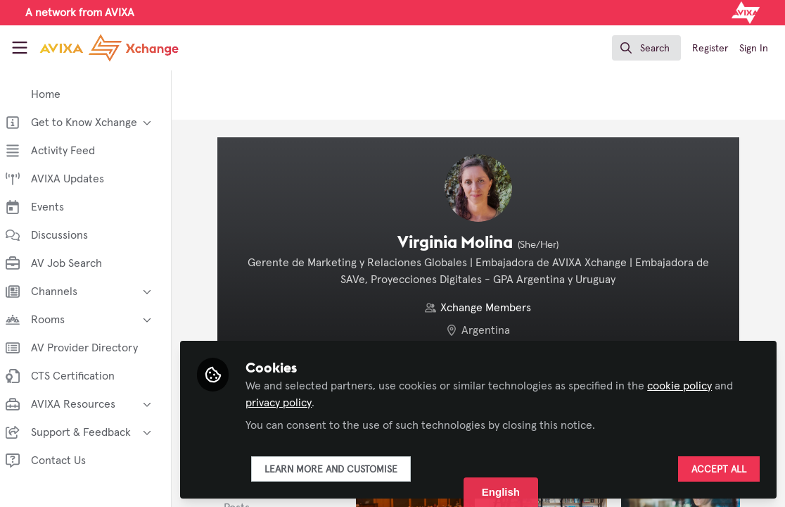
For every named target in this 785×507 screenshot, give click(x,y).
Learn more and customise (339, 470)
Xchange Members (490, 307)
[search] (646, 48)
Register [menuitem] (710, 49)
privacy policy (287, 402)
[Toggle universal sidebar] (19, 48)
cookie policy (688, 386)
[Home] (109, 48)
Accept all (718, 470)
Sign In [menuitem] (753, 49)
